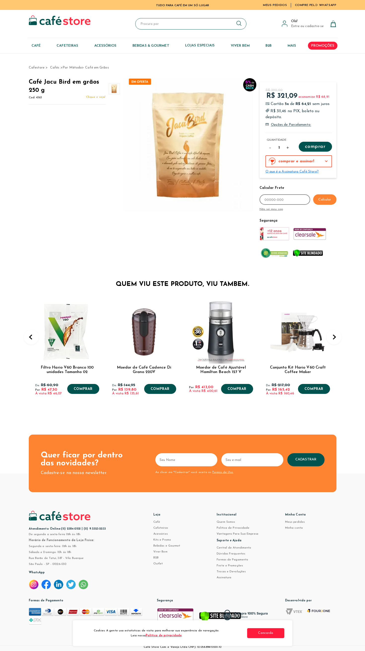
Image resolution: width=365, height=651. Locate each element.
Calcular (324, 200)
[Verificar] (220, 617)
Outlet (158, 563)
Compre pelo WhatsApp (315, 5)
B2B (156, 557)
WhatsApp (37, 572)
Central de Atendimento (234, 547)
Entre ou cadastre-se (307, 26)
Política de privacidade (164, 635)
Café (156, 521)
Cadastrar (305, 459)
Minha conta (294, 527)
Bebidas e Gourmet (166, 545)
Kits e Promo (162, 539)
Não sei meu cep (271, 209)
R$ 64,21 (303, 104)
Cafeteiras (160, 527)
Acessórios (160, 533)
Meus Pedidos (275, 5)
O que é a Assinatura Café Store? (292, 171)
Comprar (315, 146)
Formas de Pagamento (232, 559)
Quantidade (277, 139)
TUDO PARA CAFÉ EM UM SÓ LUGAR (182, 5)
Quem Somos (226, 521)
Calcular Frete (272, 188)
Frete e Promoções (230, 565)
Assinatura (224, 577)
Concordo (265, 633)
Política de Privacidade (233, 527)
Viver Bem (160, 551)
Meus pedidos (295, 521)
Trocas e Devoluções (231, 571)
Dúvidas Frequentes (231, 553)
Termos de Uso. (222, 472)
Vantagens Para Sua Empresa (237, 533)
